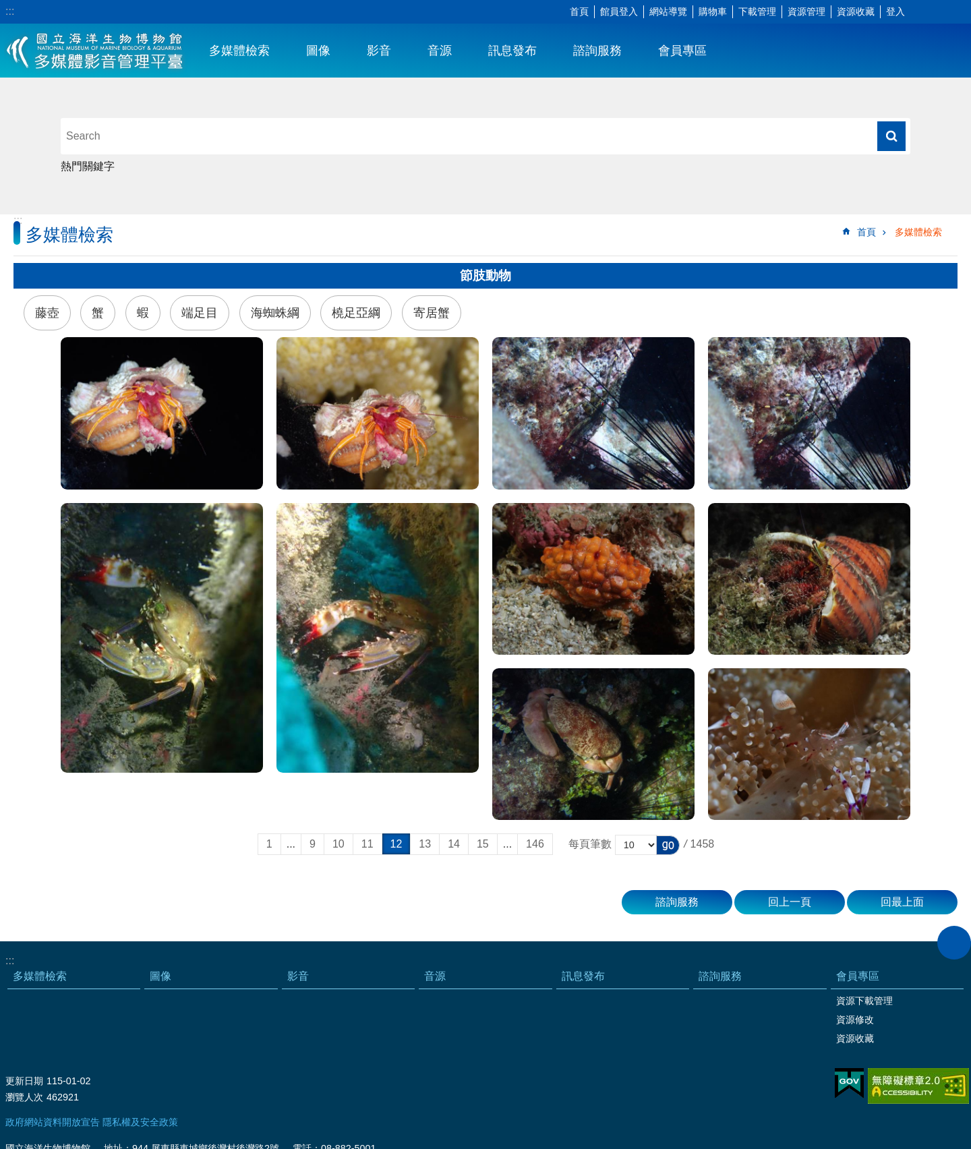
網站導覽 (668, 11)
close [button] (954, 943)
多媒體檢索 (239, 50)
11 (367, 844)
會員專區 (682, 50)
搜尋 (891, 136)
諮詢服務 (597, 50)
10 (338, 844)
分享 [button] (941, 12)
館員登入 (619, 11)
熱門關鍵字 (88, 166)
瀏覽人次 (24, 1097)
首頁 (579, 11)
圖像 (318, 50)
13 (425, 844)
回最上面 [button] (902, 902)
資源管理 (806, 11)
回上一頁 (789, 902)
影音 (379, 50)
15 (483, 844)
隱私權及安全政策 (140, 1122)
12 (396, 844)
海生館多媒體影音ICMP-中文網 (95, 51)
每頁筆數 (590, 844)
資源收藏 (856, 11)
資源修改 (855, 1019)
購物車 (713, 11)
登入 (895, 11)
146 (535, 844)
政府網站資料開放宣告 (52, 1122)
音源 (440, 50)
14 (454, 844)
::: (9, 11)
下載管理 (757, 11)
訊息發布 (512, 50)
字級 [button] (920, 12)
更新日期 (24, 1081)
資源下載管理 (864, 1000)
